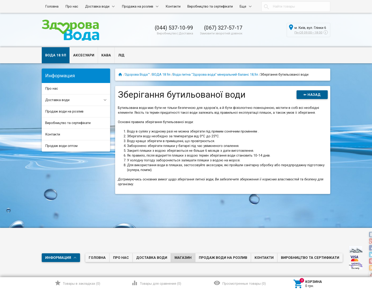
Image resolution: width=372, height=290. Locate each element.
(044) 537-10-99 (174, 28)
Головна (51, 6)
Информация (58, 258)
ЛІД (121, 55)
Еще (243, 6)
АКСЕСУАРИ (83, 55)
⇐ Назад (312, 95)
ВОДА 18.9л (55, 55)
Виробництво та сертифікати (210, 6)
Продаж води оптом (61, 146)
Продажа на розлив (137, 6)
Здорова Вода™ (137, 74)
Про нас (71, 6)
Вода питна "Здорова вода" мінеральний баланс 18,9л (215, 74)
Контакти (173, 6)
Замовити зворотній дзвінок (221, 33)
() (77, 282)
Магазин (183, 258)
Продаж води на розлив (64, 111)
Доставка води (97, 6)
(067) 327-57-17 (223, 28)
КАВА (106, 55)
